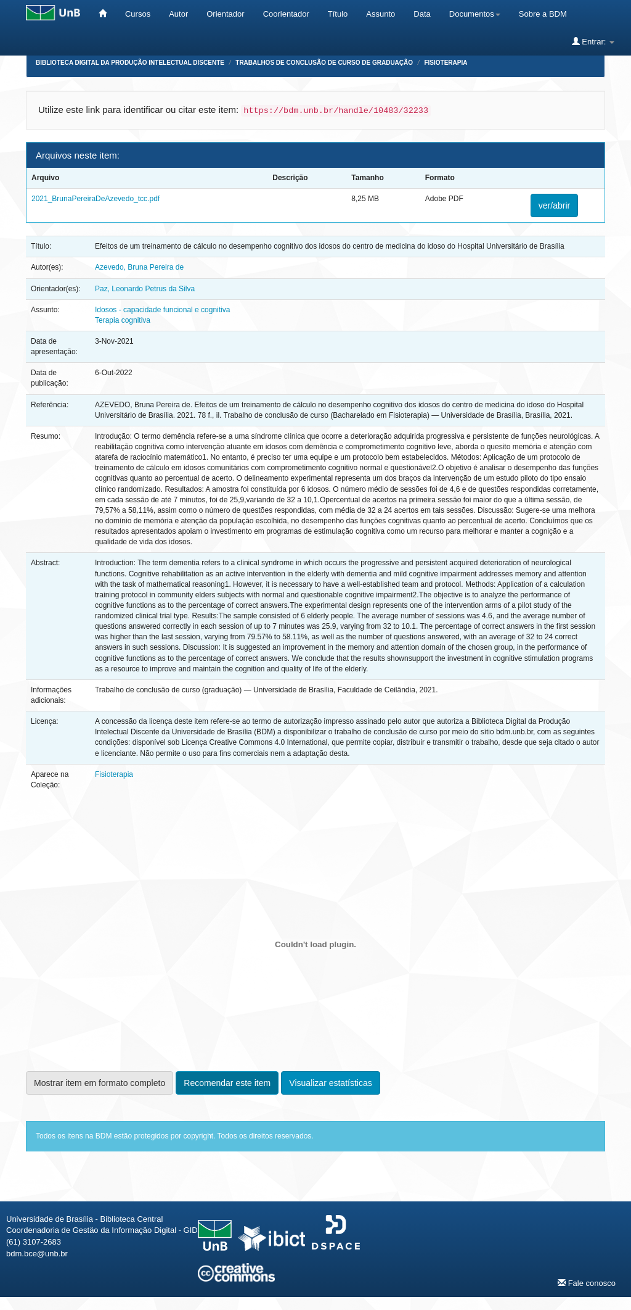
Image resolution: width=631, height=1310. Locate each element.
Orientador (225, 14)
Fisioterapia (445, 62)
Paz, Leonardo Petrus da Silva (145, 288)
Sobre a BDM (543, 14)
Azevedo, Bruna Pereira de (139, 267)
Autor (178, 14)
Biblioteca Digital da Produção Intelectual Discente (130, 62)
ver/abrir (554, 205)
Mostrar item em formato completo (99, 1083)
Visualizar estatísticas (330, 1083)
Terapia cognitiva (122, 320)
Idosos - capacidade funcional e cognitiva (162, 309)
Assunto (380, 14)
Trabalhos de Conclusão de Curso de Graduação (324, 62)
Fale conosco (587, 1283)
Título (338, 14)
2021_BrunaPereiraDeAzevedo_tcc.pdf (95, 198)
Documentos (474, 14)
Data (421, 14)
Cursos (137, 14)
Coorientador (286, 14)
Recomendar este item (227, 1083)
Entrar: (593, 41)
